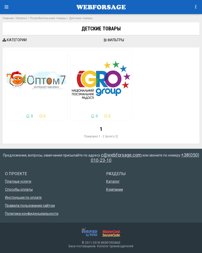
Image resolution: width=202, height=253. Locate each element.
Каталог (21, 18)
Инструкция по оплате (23, 197)
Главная (8, 18)
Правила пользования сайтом (30, 206)
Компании (114, 189)
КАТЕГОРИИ (15, 40)
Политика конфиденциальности (31, 214)
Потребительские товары (48, 18)
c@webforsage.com (121, 155)
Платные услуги (18, 181)
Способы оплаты (19, 189)
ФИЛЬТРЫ (114, 40)
